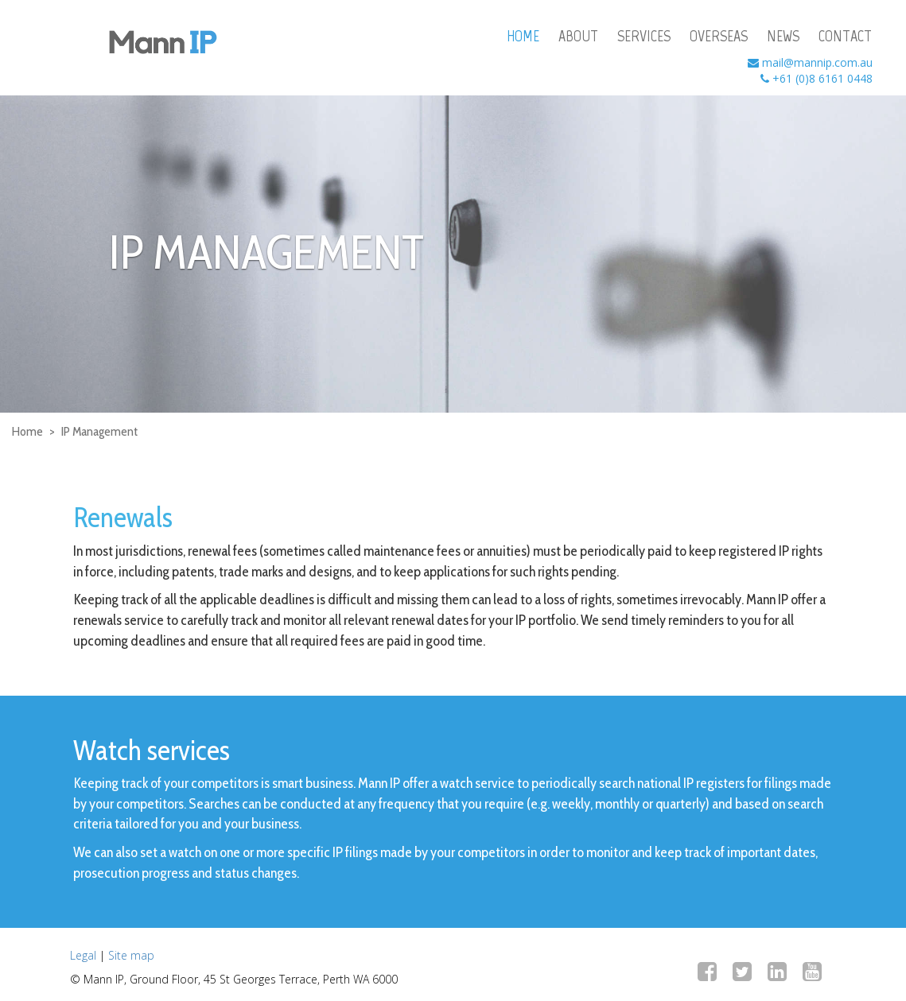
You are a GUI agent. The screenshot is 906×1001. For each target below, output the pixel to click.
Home (27, 431)
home (523, 35)
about (578, 35)
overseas (719, 35)
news (783, 35)
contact (845, 35)
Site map (131, 955)
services (644, 35)
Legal (83, 955)
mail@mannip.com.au (817, 62)
